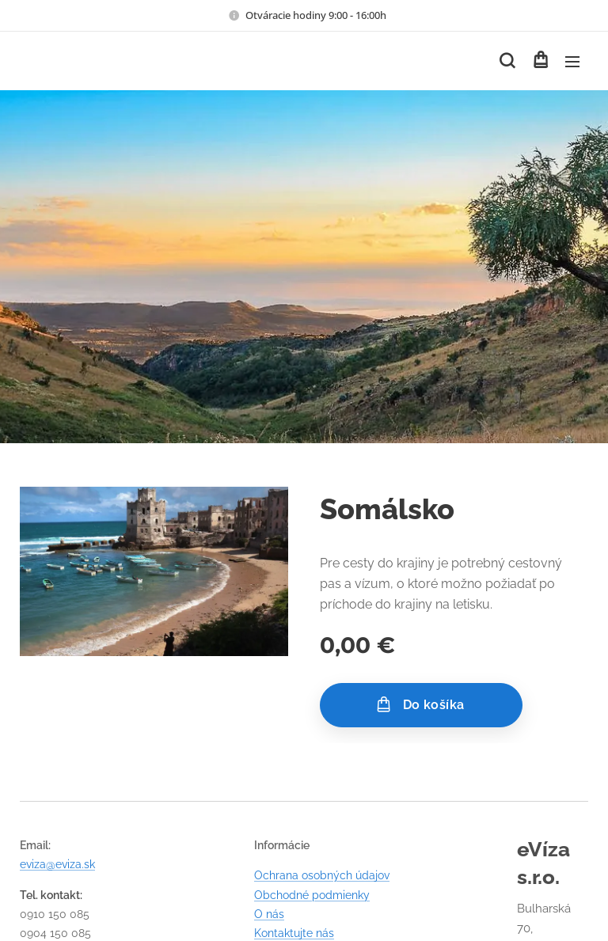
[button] (507, 61)
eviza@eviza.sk (57, 864)
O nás (269, 914)
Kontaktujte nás (294, 933)
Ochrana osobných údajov (322, 875)
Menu (572, 62)
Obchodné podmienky (312, 894)
